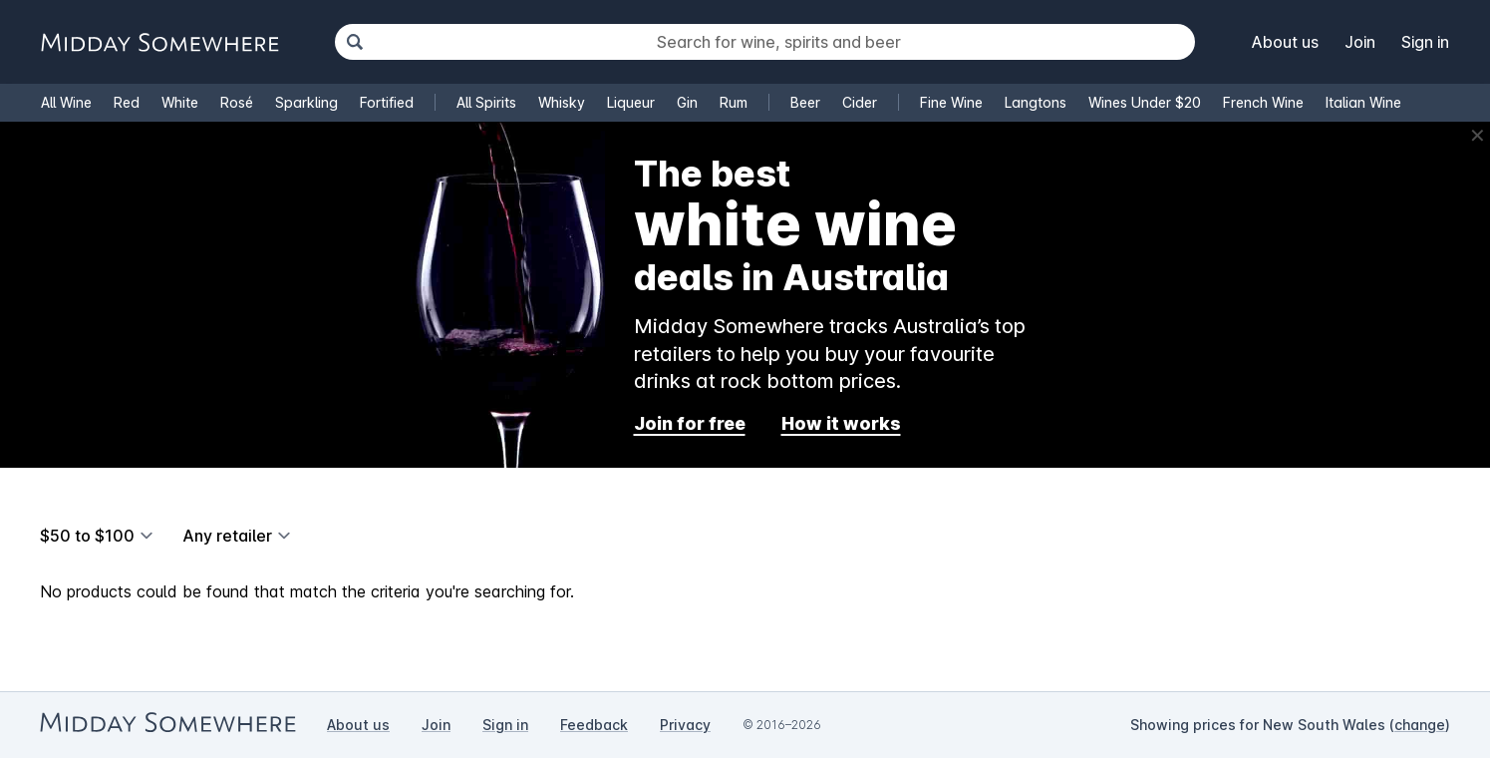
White (179, 102)
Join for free (689, 423)
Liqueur (631, 102)
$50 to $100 (87, 536)
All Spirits (486, 102)
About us (1285, 42)
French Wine (1263, 102)
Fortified (387, 102)
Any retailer (227, 536)
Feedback (594, 724)
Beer (805, 102)
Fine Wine (951, 102)
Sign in (1425, 42)
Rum (733, 102)
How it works (841, 423)
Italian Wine (1363, 102)
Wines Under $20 (1144, 102)
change (1419, 724)
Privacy (685, 724)
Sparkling (306, 102)
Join (1359, 42)
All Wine (66, 102)
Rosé (236, 102)
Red (127, 102)
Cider (859, 102)
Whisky (561, 102)
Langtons (1035, 102)
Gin (687, 102)
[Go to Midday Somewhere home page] (159, 42)
